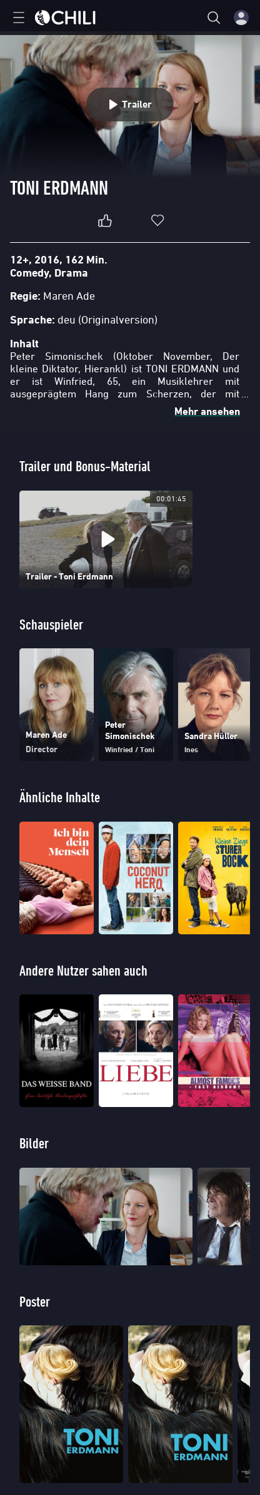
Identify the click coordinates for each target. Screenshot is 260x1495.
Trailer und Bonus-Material (85, 465)
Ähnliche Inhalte (59, 796)
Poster (34, 1301)
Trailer (130, 104)
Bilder (34, 1143)
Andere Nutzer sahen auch (83, 970)
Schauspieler (51, 624)
